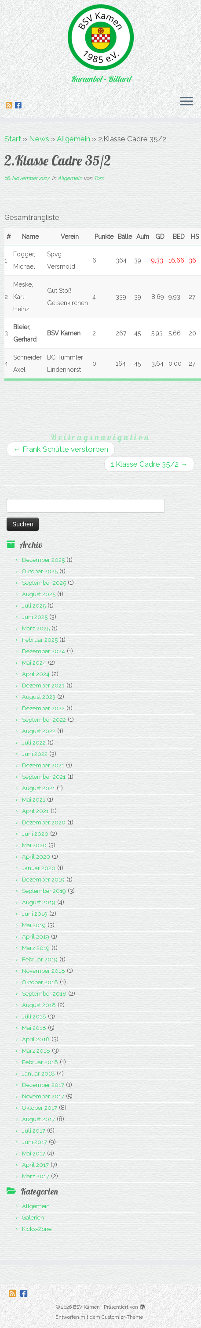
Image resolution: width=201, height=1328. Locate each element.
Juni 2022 (35, 754)
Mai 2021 (33, 799)
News (39, 138)
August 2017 (38, 1119)
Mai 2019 (34, 925)
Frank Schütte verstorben (60, 449)
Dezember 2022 (43, 708)
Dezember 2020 (44, 822)
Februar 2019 (40, 959)
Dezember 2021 (43, 765)
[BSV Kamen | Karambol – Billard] (100, 37)
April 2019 (35, 936)
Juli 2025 (34, 605)
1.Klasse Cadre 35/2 (149, 464)
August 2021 (38, 788)
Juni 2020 (35, 834)
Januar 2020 (38, 868)
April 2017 (35, 1165)
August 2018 (39, 1005)
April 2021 (35, 811)
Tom (99, 178)
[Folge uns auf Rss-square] (10, 105)
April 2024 (36, 674)
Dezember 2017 (43, 1085)
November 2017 (43, 1096)
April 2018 (36, 1039)
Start (12, 138)
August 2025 (38, 594)
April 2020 (36, 856)
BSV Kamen (86, 1307)
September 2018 (44, 993)
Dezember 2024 (43, 651)
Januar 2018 (38, 1073)
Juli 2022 (34, 742)
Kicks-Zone (36, 1229)
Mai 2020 (34, 845)
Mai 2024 (34, 662)
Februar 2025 (40, 640)
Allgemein (73, 138)
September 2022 (44, 719)
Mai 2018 (34, 1028)
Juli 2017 (33, 1130)
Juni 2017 (34, 1142)
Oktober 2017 (39, 1108)
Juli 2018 (34, 1016)
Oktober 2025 (40, 571)
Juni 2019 (35, 914)
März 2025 (36, 628)
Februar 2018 (40, 1062)
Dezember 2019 (43, 879)
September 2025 (44, 582)
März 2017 (35, 1176)
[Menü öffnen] (186, 101)
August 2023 (38, 697)
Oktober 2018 (40, 982)
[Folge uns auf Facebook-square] (19, 105)
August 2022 (38, 731)
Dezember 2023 (43, 685)
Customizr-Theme (122, 1317)
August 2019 (38, 902)
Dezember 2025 (43, 560)
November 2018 (43, 971)
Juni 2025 (35, 617)
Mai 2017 (33, 1153)
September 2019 (44, 891)
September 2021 (44, 777)
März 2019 (36, 948)
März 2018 (36, 1050)
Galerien (33, 1217)
